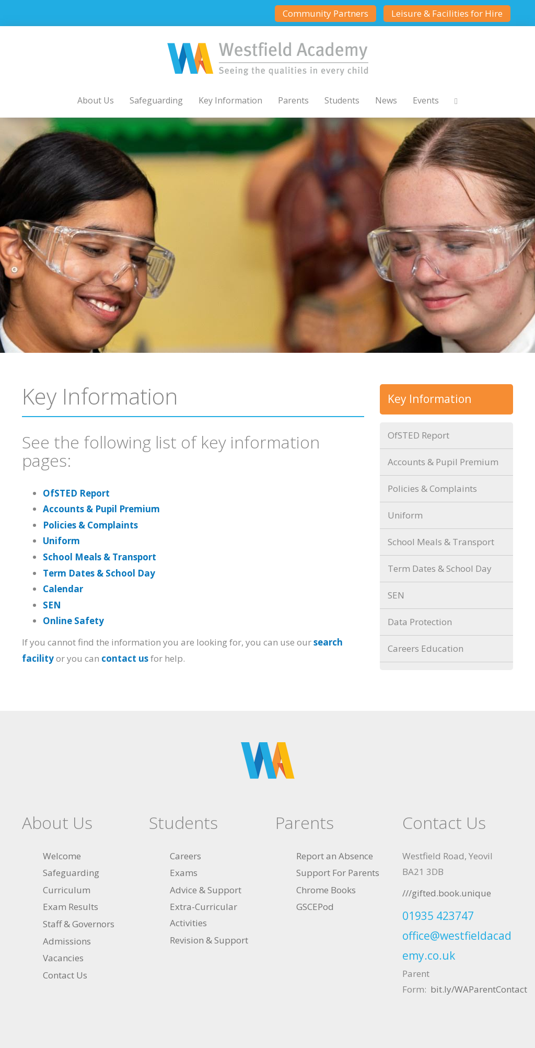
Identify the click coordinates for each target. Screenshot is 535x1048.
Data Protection (420, 622)
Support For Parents (337, 873)
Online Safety (73, 621)
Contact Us (65, 975)
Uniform (61, 541)
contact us (124, 658)
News (386, 100)
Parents (293, 100)
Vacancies (63, 958)
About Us (95, 100)
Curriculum (66, 890)
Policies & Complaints (90, 525)
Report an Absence (334, 856)
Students (341, 100)
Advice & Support (205, 890)
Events (426, 100)
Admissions (67, 941)
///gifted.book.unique (446, 893)
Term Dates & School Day (99, 573)
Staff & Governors (78, 924)
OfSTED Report (76, 493)
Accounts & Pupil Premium (101, 509)
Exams (183, 873)
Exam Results (70, 907)
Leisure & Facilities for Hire (447, 13)
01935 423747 (438, 915)
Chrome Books (326, 890)
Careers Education (425, 648)
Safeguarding (156, 100)
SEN (52, 605)
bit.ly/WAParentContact (479, 989)
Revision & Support (209, 940)
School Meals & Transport (99, 557)
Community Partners (325, 13)
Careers (185, 856)
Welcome (62, 856)
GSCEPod (315, 907)
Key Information (230, 100)
